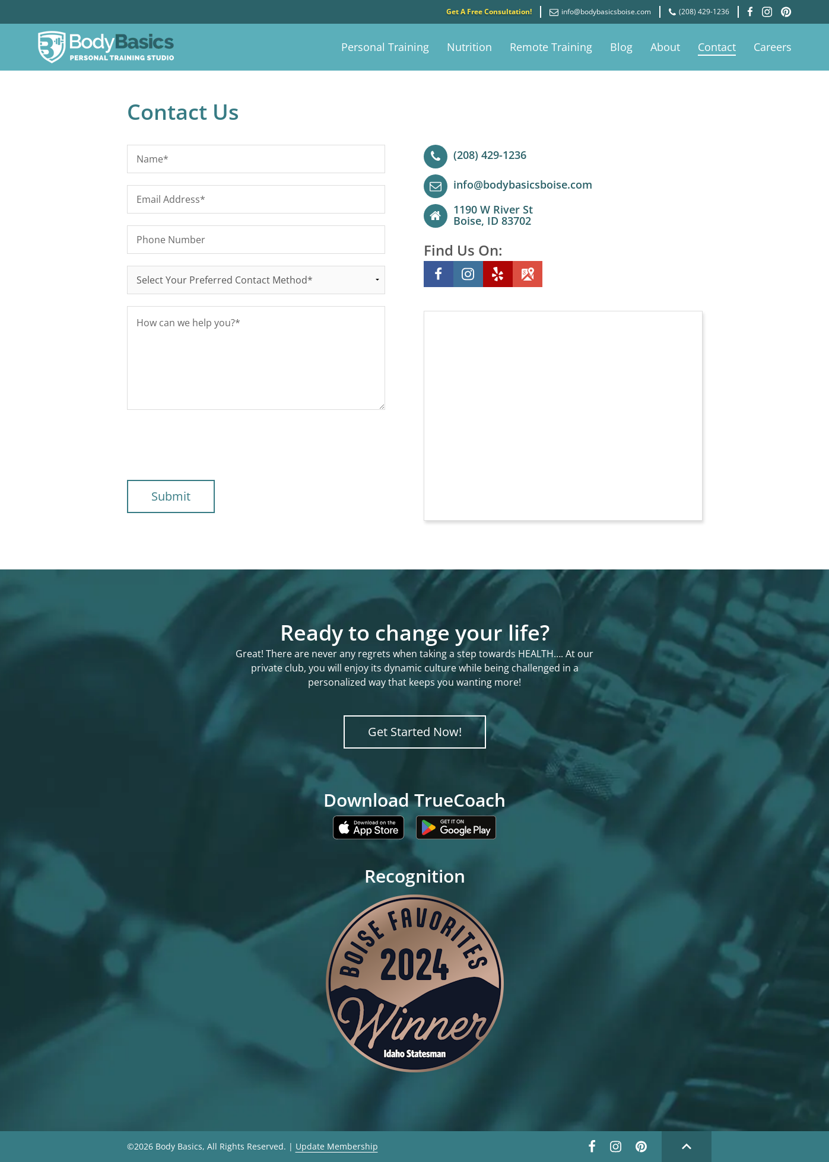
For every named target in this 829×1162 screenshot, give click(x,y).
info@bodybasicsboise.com (600, 12)
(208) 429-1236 (699, 12)
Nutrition (469, 47)
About (665, 47)
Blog (621, 47)
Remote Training (551, 47)
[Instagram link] (615, 1149)
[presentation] (217, 445)
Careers (773, 47)
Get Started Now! (415, 732)
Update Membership (337, 1146)
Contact (717, 47)
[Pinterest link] (641, 1149)
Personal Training (385, 47)
